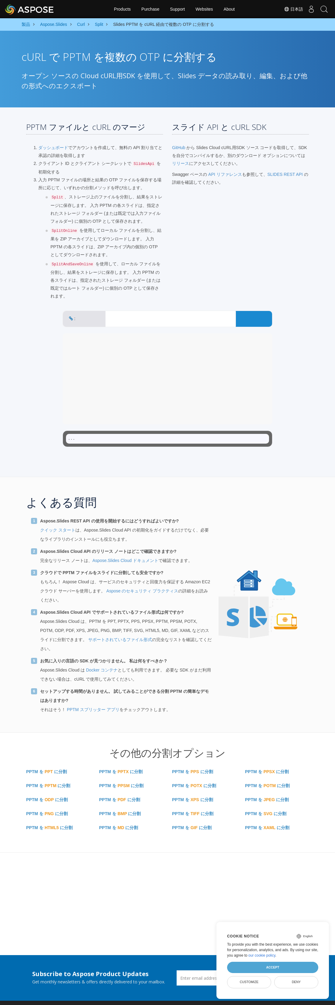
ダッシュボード (53, 147)
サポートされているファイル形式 (120, 639)
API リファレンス (225, 174)
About (229, 9)
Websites (204, 9)
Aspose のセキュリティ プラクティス (142, 590)
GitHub (178, 147)
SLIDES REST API (285, 174)
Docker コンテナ (102, 670)
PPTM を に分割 (46, 771)
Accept (272, 967)
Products (122, 9)
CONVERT (254, 318)
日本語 (289, 9)
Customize (249, 982)
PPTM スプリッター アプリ (93, 709)
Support (177, 9)
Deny (296, 982)
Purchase (150, 9)
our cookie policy (261, 955)
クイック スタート (57, 530)
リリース (180, 163)
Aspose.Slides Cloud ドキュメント (125, 560)
